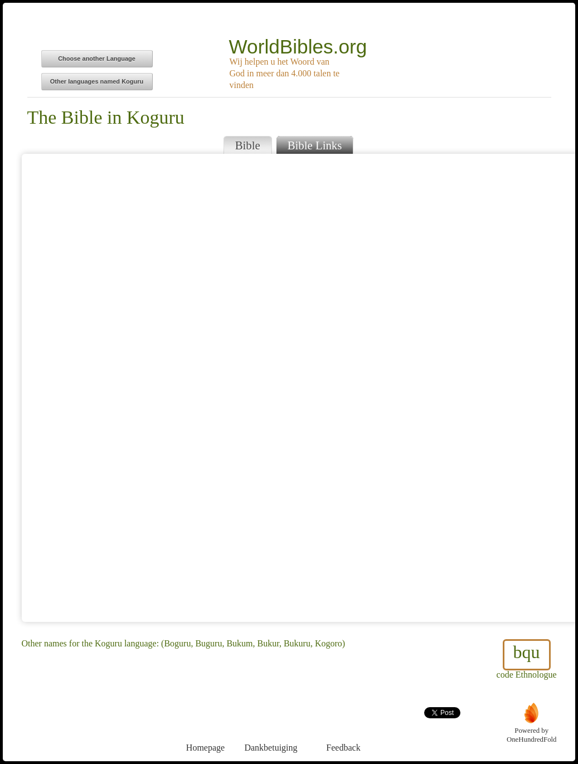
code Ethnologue (527, 659)
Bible (247, 145)
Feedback (343, 727)
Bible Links (315, 145)
